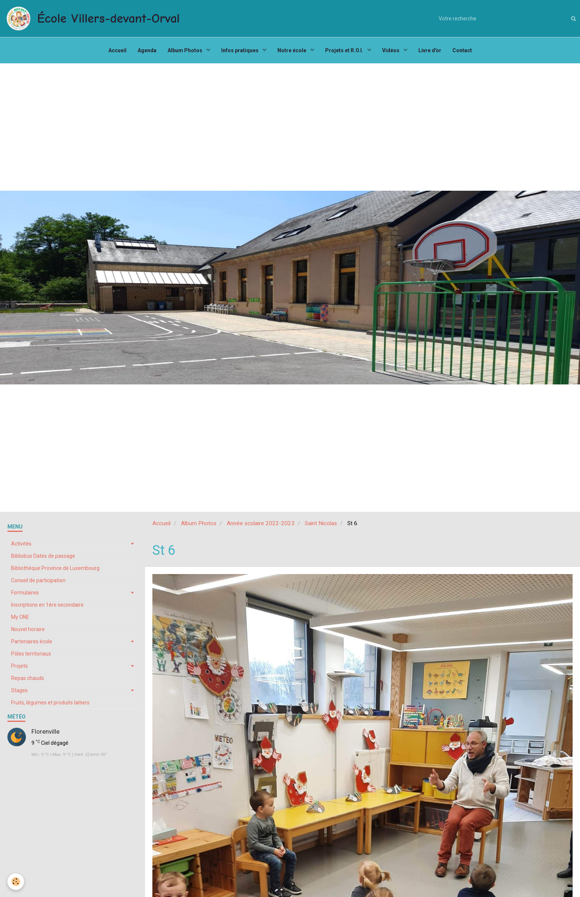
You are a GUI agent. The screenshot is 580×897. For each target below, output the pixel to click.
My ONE (20, 617)
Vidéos (391, 50)
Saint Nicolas (321, 523)
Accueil (117, 50)
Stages (19, 690)
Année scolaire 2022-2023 (260, 523)
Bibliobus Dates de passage (43, 556)
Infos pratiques (240, 50)
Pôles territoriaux (31, 654)
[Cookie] (15, 881)
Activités (21, 544)
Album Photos (185, 50)
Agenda (147, 50)
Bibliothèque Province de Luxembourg (55, 568)
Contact (462, 50)
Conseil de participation (38, 580)
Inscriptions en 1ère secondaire (47, 605)
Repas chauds (27, 678)
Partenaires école (31, 641)
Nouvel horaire (28, 629)
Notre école (292, 50)
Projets (19, 666)
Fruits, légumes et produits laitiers (50, 703)
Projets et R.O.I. (344, 50)
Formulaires (25, 593)
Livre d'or (429, 50)
